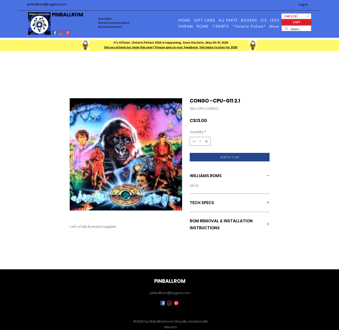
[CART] (296, 22)
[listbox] (296, 16)
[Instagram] (61, 32)
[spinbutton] (200, 141)
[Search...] (296, 29)
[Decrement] (193, 141)
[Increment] (207, 141)
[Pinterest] (68, 32)
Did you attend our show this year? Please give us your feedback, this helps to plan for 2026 (170, 47)
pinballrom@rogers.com (46, 4)
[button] (274, 26)
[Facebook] (54, 32)
